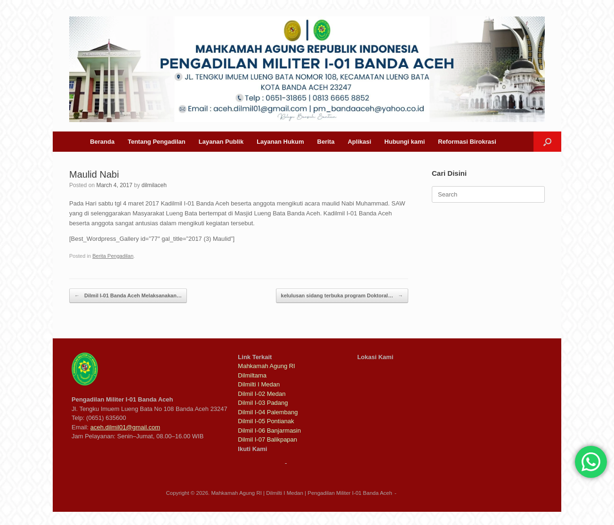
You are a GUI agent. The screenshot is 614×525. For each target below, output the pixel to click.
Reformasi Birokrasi (467, 141)
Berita (326, 141)
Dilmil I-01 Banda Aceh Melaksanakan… (128, 296)
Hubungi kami (404, 141)
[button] (547, 141)
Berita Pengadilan (112, 256)
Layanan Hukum (280, 141)
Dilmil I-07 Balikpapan (267, 439)
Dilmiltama (252, 375)
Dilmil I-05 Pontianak (266, 421)
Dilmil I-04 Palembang (268, 412)
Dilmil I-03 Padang (263, 402)
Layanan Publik (221, 141)
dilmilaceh (153, 185)
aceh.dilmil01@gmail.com (125, 427)
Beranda (102, 141)
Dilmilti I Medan (259, 384)
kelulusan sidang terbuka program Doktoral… (342, 296)
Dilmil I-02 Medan (261, 393)
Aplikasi (359, 141)
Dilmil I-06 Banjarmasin (269, 430)
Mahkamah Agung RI (266, 365)
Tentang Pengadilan (157, 141)
